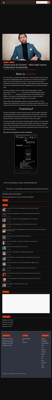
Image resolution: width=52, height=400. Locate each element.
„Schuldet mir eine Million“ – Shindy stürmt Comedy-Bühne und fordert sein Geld (22, 241)
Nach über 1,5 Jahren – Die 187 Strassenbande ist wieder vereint (19, 236)
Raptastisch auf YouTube (7, 324)
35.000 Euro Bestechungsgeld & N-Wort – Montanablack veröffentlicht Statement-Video (23, 213)
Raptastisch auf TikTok (7, 326)
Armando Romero (14, 69)
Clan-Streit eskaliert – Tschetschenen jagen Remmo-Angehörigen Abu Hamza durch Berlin (23, 257)
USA (42, 364)
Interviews (43, 351)
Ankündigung (44, 340)
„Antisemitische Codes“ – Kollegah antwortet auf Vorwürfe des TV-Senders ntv (21, 267)
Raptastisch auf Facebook (7, 320)
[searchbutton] (48, 2)
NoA (42, 358)
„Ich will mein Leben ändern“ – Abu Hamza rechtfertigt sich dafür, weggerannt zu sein (23, 262)
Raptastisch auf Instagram (7, 322)
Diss (42, 347)
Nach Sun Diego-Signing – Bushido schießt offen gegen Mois (19, 182)
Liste (42, 356)
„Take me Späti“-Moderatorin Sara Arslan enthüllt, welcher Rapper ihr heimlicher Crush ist (23, 278)
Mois (35, 69)
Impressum (24, 342)
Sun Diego (18, 92)
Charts (42, 345)
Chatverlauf (32, 69)
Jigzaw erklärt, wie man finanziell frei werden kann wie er (17, 246)
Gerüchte (43, 349)
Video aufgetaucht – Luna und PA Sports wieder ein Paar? (17, 283)
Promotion (43, 362)
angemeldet (10, 197)
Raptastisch (6, 62)
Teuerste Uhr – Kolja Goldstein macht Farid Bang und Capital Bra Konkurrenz (28, 189)
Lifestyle (43, 354)
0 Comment (21, 69)
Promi (42, 360)
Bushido (27, 69)
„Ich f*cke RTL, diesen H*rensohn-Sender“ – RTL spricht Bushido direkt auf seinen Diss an (23, 273)
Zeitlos (42, 367)
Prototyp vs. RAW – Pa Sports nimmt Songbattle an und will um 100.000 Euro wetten (22, 208)
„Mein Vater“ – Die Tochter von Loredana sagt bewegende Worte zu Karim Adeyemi (22, 218)
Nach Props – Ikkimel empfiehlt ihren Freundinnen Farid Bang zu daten (20, 252)
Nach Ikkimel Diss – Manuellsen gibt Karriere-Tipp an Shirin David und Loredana (22, 224)
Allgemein (12, 62)
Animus (13, 94)
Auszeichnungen (44, 343)
